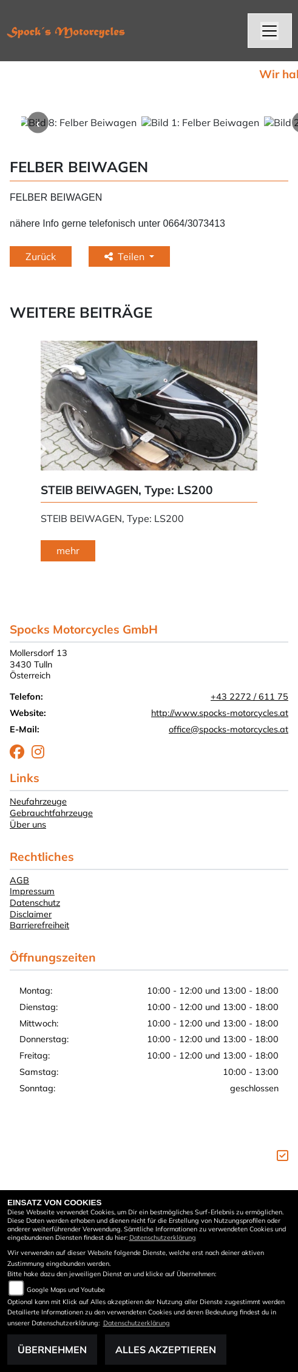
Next (38, 598)
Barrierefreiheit (39, 1071)
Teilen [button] (125, 402)
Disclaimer (31, 1059)
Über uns (28, 970)
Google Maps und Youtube (66, 1289)
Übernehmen (52, 1350)
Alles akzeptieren (165, 1350)
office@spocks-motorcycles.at (228, 874)
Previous (38, 195)
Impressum (32, 1036)
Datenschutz (35, 1048)
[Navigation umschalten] (270, 31)
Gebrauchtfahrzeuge (51, 958)
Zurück (40, 402)
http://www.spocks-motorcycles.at (219, 858)
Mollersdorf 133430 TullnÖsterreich (38, 809)
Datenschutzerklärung (162, 1237)
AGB (19, 1025)
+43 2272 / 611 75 (249, 842)
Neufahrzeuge (38, 947)
